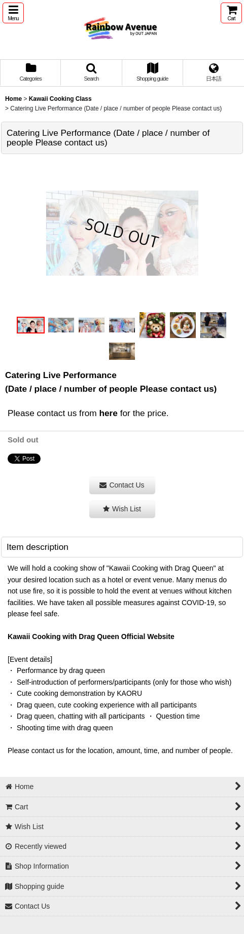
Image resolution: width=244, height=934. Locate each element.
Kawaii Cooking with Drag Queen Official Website (91, 636)
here (108, 413)
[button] (13, 13)
